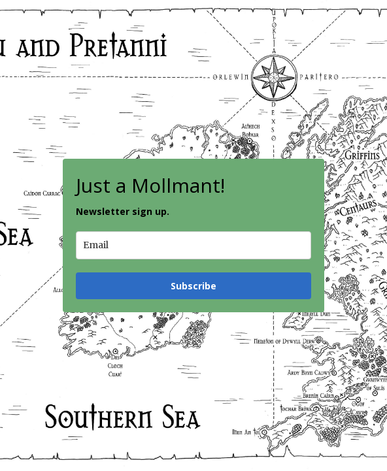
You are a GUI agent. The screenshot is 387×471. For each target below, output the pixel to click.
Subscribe (193, 286)
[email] (193, 245)
